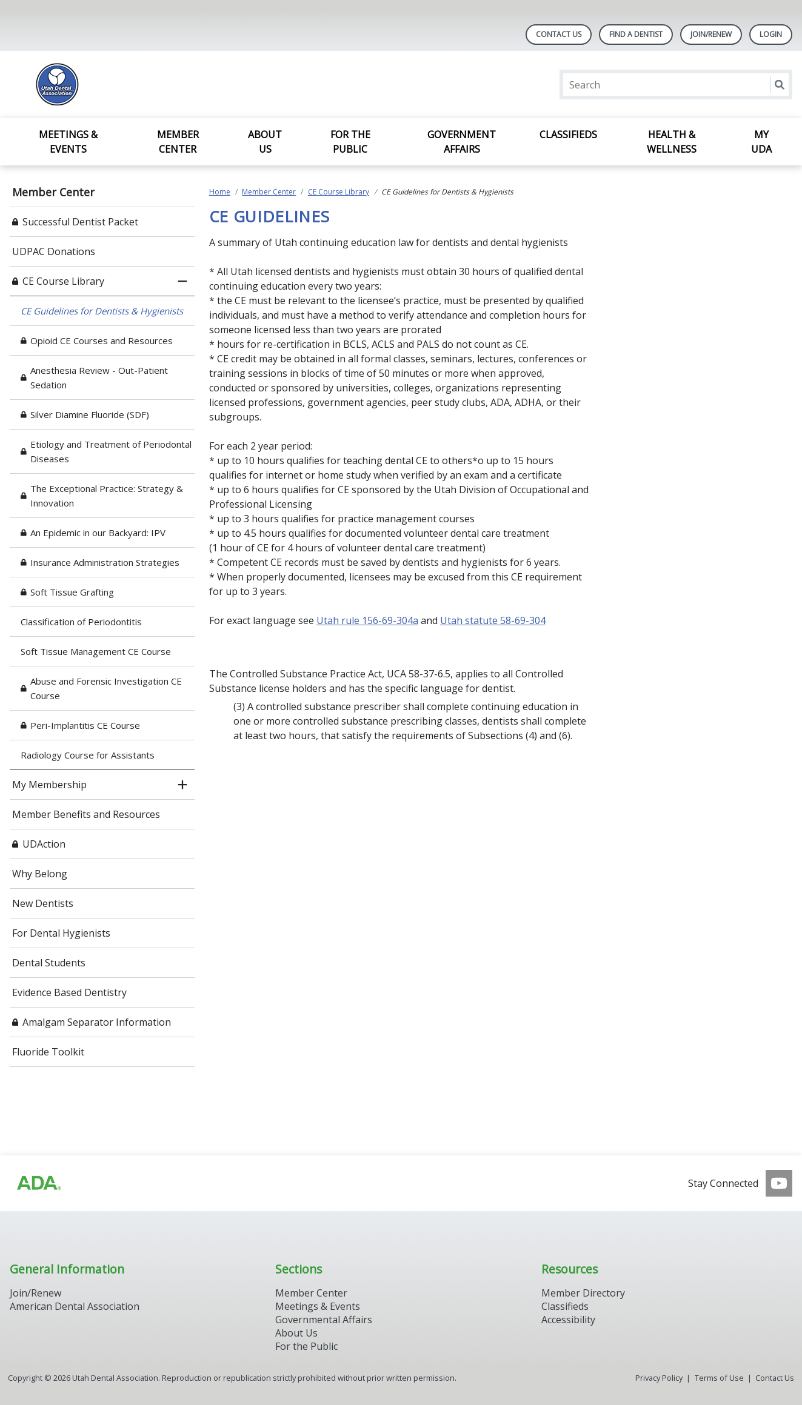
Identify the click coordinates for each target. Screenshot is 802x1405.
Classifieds (568, 134)
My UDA (761, 142)
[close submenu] (182, 281)
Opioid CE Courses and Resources (101, 340)
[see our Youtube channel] (779, 1183)
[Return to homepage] (166, 84)
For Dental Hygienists (61, 933)
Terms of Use (719, 1377)
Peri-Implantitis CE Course (85, 725)
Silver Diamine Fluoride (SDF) (89, 414)
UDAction (43, 844)
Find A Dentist (636, 34)
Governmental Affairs (323, 1319)
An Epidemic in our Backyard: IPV (97, 532)
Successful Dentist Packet (80, 221)
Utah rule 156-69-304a (367, 620)
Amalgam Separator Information (96, 1022)
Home (219, 192)
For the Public (350, 142)
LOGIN (771, 34)
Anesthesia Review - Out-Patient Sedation (99, 377)
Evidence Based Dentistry (69, 992)
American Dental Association (74, 1306)
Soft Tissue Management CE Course (96, 651)
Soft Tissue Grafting (72, 592)
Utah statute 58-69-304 (493, 620)
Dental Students (48, 962)
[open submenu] (182, 784)
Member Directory (583, 1293)
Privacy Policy (659, 1377)
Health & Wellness (672, 142)
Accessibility (568, 1319)
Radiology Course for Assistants (88, 755)
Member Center (178, 142)
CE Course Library (63, 281)
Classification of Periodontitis (81, 622)
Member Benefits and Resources (86, 814)
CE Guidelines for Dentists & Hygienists (102, 311)
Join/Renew (35, 1293)
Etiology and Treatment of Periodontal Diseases (111, 451)
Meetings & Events (68, 142)
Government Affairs (461, 142)
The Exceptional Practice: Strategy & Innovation (106, 495)
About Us (265, 142)
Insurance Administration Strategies (104, 562)
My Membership (49, 784)
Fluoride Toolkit (48, 1051)
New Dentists (42, 903)
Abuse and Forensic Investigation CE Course (106, 688)
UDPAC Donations (53, 251)
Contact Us (558, 34)
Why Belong (39, 873)
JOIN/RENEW (711, 34)
